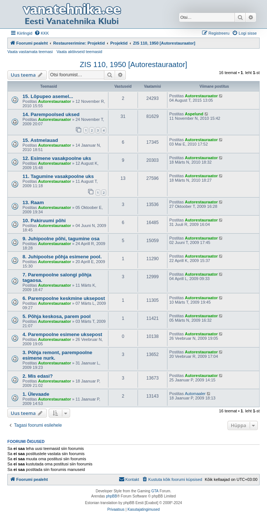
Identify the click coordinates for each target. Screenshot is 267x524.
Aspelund (194, 114)
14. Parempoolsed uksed (51, 114)
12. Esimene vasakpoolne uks (56, 158)
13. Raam (33, 202)
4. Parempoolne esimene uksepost (62, 334)
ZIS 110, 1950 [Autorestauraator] (133, 64)
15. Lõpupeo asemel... (47, 96)
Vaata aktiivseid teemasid (79, 51)
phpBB (111, 496)
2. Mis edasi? (37, 376)
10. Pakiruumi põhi (44, 220)
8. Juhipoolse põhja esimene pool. (62, 256)
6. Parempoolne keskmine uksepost (63, 298)
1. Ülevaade (35, 394)
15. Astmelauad (40, 140)
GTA (155, 491)
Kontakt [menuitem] (129, 479)
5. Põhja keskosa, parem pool (56, 316)
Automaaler (195, 393)
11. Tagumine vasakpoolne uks (58, 176)
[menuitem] (41, 33)
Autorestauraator (54, 101)
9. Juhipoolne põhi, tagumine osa (61, 238)
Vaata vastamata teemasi (30, 51)
